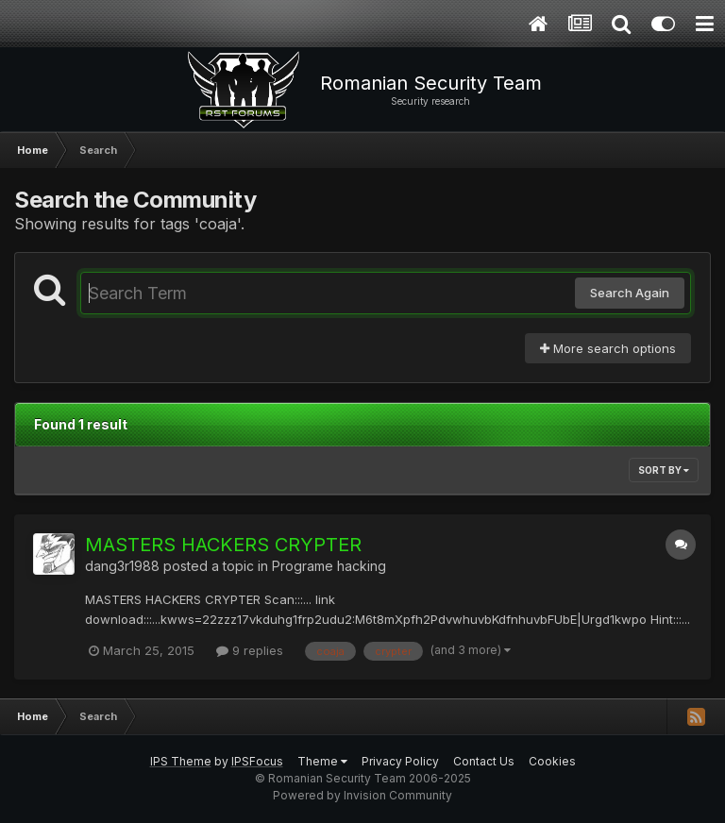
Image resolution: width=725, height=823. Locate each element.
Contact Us (483, 761)
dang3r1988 (122, 566)
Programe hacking (329, 566)
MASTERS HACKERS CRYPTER (223, 544)
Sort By (663, 470)
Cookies (552, 761)
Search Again (629, 292)
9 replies (249, 650)
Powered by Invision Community (362, 795)
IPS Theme (180, 761)
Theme (322, 761)
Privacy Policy (400, 761)
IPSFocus (257, 761)
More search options (608, 348)
